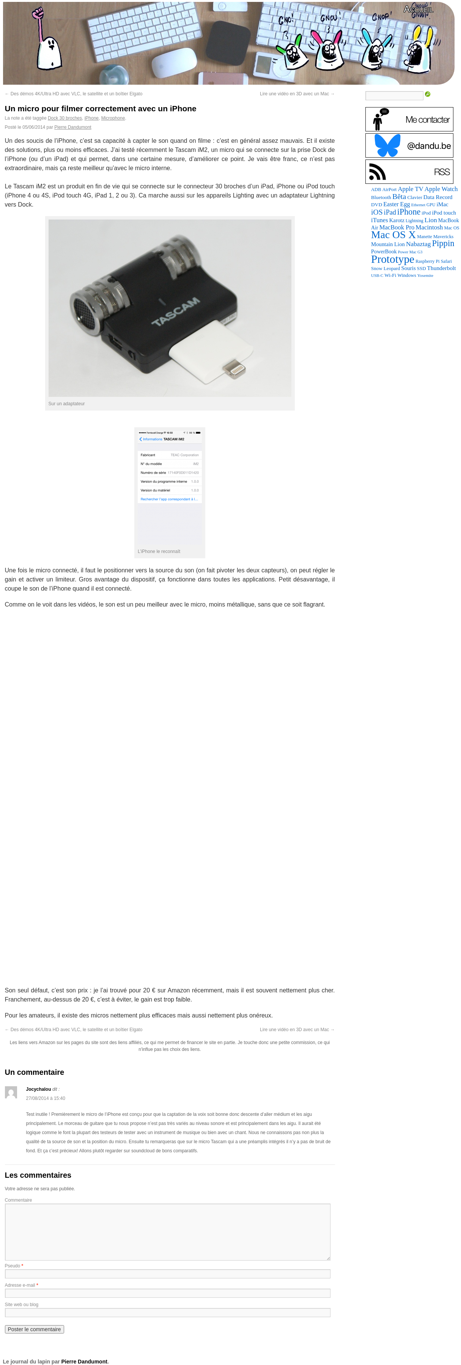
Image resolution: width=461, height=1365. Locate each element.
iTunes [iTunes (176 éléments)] (379, 220)
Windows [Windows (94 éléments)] (406, 275)
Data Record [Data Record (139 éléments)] (438, 197)
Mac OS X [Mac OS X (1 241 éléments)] (393, 234)
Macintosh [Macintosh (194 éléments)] (429, 227)
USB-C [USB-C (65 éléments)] (377, 275)
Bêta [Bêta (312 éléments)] (399, 196)
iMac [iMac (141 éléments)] (442, 204)
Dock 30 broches (65, 118)
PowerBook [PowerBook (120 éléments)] (384, 251)
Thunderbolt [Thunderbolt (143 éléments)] (441, 268)
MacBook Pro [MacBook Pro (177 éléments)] (397, 227)
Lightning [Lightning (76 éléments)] (414, 220)
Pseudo (12, 1266)
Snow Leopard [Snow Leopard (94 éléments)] (385, 268)
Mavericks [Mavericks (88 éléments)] (443, 236)
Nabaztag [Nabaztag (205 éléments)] (418, 244)
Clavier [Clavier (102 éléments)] (414, 197)
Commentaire (18, 1200)
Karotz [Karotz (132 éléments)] (396, 220)
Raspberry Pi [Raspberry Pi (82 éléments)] (427, 261)
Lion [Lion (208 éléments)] (431, 220)
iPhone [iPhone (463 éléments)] (408, 211)
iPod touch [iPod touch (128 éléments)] (444, 213)
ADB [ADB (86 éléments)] (376, 189)
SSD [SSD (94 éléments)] (421, 268)
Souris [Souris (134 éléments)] (408, 268)
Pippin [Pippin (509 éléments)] (443, 243)
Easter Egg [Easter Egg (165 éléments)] (396, 204)
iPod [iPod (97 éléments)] (426, 213)
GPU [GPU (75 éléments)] (430, 204)
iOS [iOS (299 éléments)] (377, 212)
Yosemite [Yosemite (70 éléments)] (425, 275)
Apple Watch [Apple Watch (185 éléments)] (441, 189)
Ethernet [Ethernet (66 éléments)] (418, 204)
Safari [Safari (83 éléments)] (446, 261)
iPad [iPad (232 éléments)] (390, 212)
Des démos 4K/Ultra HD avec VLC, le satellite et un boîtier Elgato (74, 93)
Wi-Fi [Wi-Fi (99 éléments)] (390, 275)
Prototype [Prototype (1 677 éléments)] (392, 259)
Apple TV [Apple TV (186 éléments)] (410, 189)
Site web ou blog (22, 1304)
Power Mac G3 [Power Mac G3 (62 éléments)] (410, 252)
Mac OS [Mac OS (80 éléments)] (451, 228)
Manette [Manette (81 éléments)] (424, 236)
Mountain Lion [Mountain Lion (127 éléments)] (388, 244)
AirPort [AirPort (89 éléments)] (389, 189)
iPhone (92, 118)
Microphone (113, 118)
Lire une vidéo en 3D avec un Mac (297, 93)
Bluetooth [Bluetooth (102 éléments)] (381, 197)
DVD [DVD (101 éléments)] (376, 204)
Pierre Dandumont (72, 127)
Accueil (418, 9)
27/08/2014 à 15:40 (45, 1098)
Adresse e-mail (20, 1285)
